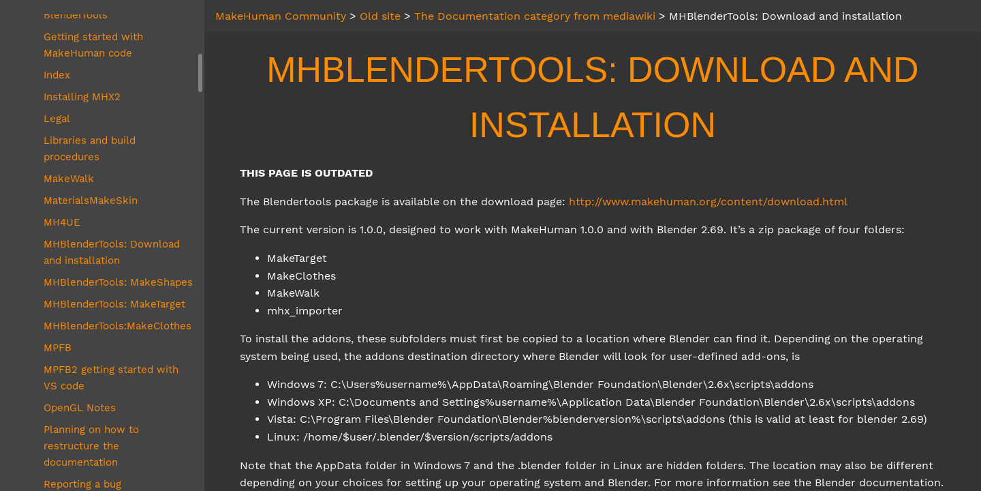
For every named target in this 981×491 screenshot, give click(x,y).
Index (57, 75)
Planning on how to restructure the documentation (91, 445)
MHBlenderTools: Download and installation (112, 252)
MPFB (58, 348)
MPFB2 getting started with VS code (111, 377)
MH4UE (62, 222)
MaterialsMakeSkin (91, 200)
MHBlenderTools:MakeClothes (117, 326)
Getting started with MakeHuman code (93, 45)
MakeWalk (69, 179)
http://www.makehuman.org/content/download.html (708, 201)
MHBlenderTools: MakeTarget (114, 304)
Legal (57, 119)
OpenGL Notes (80, 408)
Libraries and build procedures (90, 148)
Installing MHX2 (82, 97)
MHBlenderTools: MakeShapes (118, 282)
